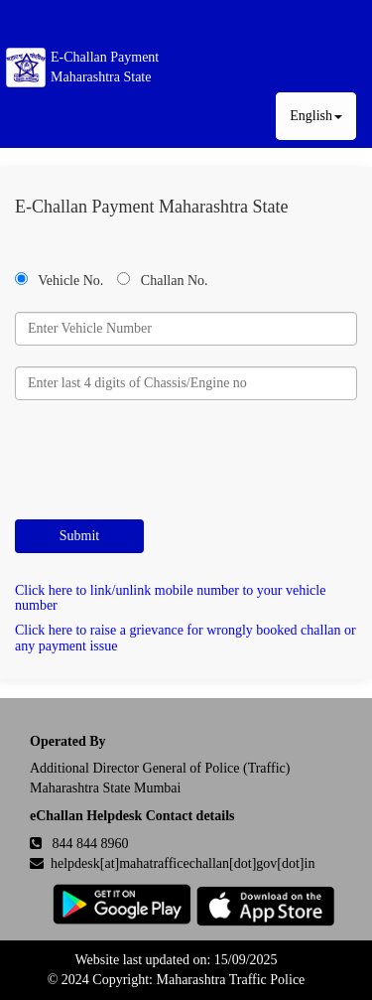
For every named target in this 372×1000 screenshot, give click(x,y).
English (316, 115)
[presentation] (165, 460)
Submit (79, 535)
